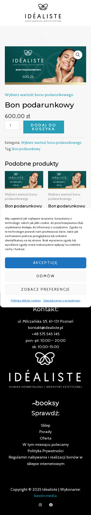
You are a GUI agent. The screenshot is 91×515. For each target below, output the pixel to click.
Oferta (45, 438)
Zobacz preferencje (45, 289)
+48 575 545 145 (45, 333)
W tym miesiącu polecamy (46, 444)
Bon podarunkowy (26, 149)
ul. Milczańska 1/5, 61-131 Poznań (45, 321)
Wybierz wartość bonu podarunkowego (39, 94)
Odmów (45, 276)
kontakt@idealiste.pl (45, 327)
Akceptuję (45, 263)
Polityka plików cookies (26, 300)
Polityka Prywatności (46, 450)
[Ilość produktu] (12, 125)
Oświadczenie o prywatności (61, 300)
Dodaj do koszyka (43, 127)
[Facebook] (51, 505)
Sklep (45, 425)
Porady (45, 431)
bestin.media (45, 495)
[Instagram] (40, 505)
